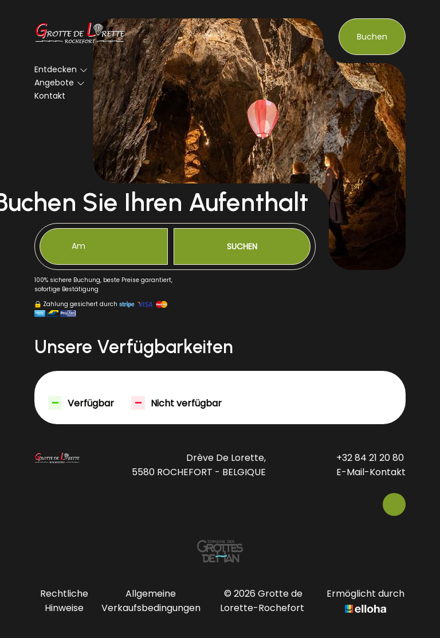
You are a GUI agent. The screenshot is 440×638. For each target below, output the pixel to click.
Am (78, 246)
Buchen (372, 36)
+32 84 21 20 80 (363, 457)
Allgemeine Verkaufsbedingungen (151, 600)
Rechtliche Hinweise (64, 600)
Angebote (59, 82)
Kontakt (49, 95)
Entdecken (61, 69)
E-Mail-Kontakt (364, 472)
